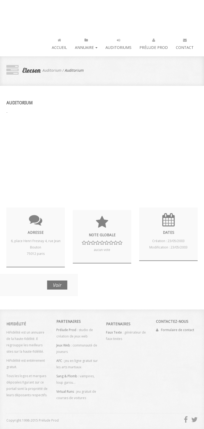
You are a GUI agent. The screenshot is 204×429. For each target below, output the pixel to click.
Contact (185, 43)
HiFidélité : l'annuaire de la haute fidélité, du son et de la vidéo (28, 14)
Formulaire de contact (177, 328)
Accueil (59, 43)
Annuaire (86, 43)
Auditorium (74, 70)
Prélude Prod (153, 43)
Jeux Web (63, 344)
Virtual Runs (65, 390)
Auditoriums (118, 43)
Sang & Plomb (66, 375)
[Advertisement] (102, 158)
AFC (59, 359)
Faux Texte (114, 333)
